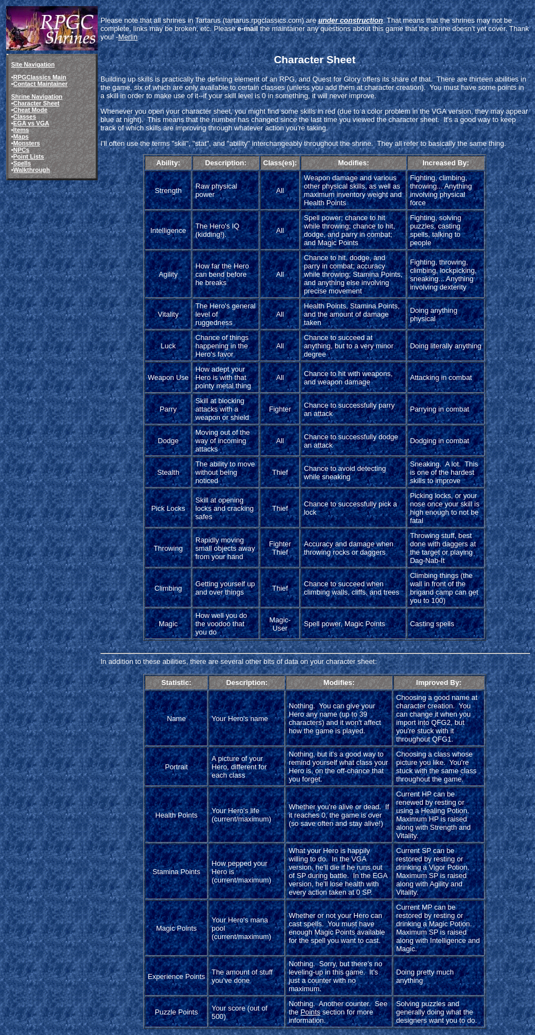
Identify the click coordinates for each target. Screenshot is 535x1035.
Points (311, 1012)
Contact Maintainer (40, 83)
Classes (24, 116)
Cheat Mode (30, 109)
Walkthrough (31, 169)
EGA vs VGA (31, 123)
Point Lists (28, 156)
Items (21, 129)
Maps (21, 136)
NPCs (21, 149)
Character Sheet (36, 103)
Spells (22, 163)
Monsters (26, 143)
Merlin (128, 37)
